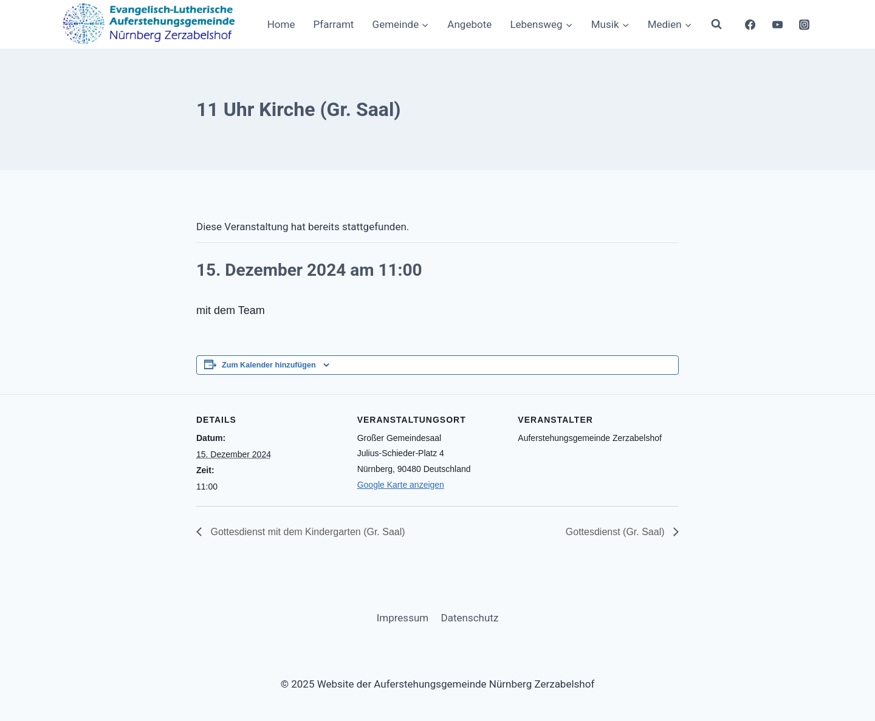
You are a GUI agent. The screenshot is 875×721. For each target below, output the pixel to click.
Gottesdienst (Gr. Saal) (616, 532)
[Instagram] (804, 24)
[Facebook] (749, 24)
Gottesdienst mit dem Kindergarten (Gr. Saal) (306, 532)
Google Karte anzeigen (400, 485)
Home (281, 24)
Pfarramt (334, 24)
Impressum (403, 618)
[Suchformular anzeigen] (716, 24)
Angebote (469, 24)
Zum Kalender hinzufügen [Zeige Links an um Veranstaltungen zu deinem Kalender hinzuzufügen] (269, 365)
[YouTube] (777, 24)
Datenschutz (470, 618)
